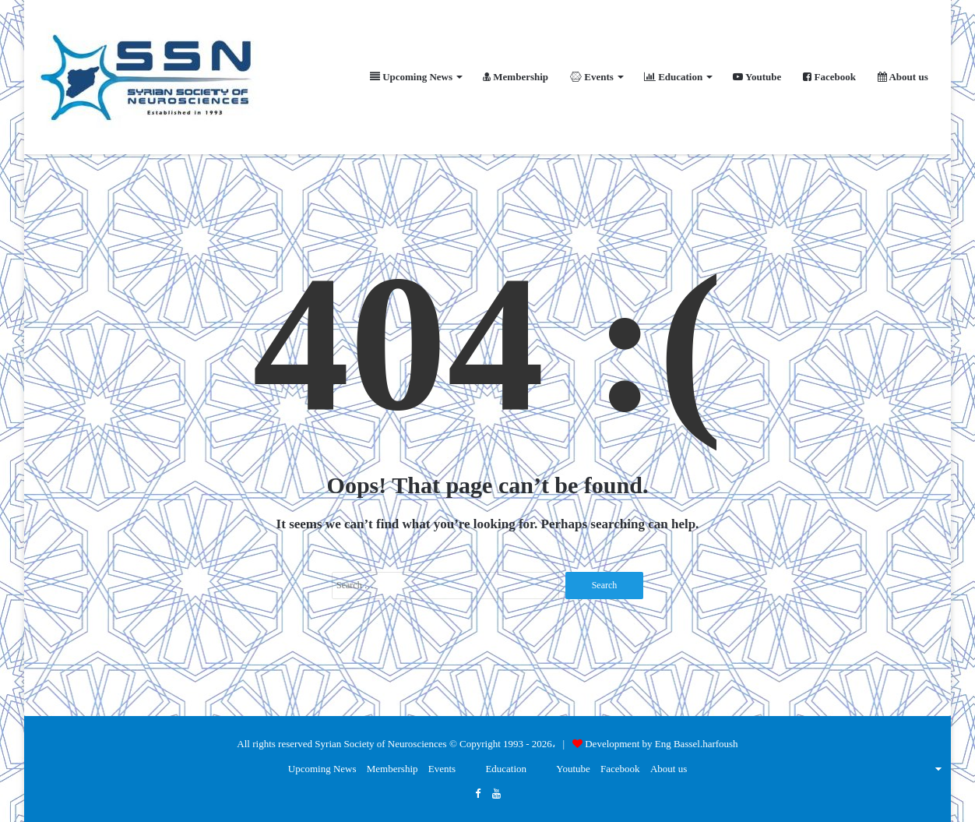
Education (673, 77)
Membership (515, 77)
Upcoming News (411, 77)
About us (903, 77)
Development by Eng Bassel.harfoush (661, 744)
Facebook (829, 77)
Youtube (757, 77)
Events (592, 77)
